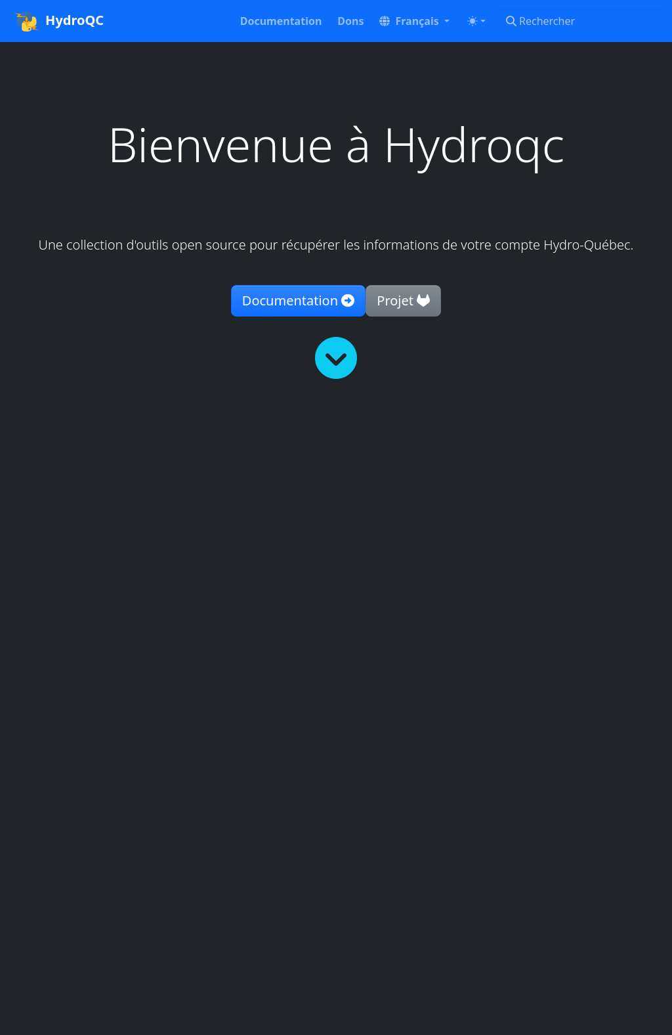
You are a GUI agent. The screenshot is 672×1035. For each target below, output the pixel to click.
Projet (403, 300)
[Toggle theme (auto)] (476, 21)
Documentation (298, 300)
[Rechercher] (581, 21)
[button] (414, 21)
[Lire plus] (336, 358)
